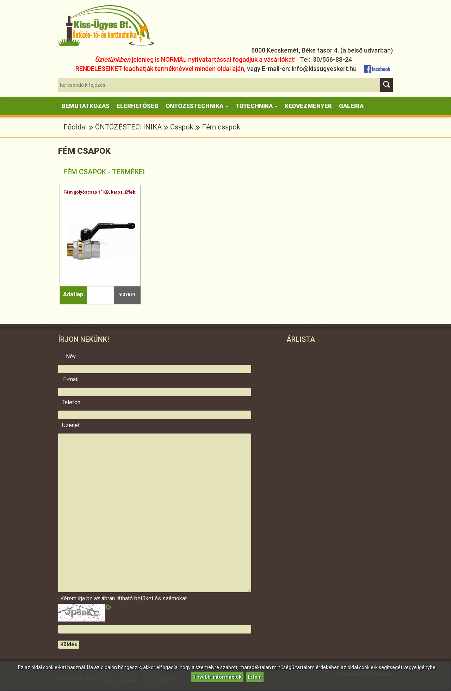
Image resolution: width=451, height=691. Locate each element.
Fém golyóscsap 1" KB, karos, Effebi (99, 192)
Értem (255, 677)
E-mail (71, 379)
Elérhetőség (138, 105)
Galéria (351, 105)
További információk (217, 677)
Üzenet (71, 425)
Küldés (68, 644)
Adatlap (73, 294)
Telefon (71, 402)
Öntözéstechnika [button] (197, 105)
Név (71, 356)
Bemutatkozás (86, 105)
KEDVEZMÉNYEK (308, 105)
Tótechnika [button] (256, 105)
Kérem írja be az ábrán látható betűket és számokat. (70, 598)
